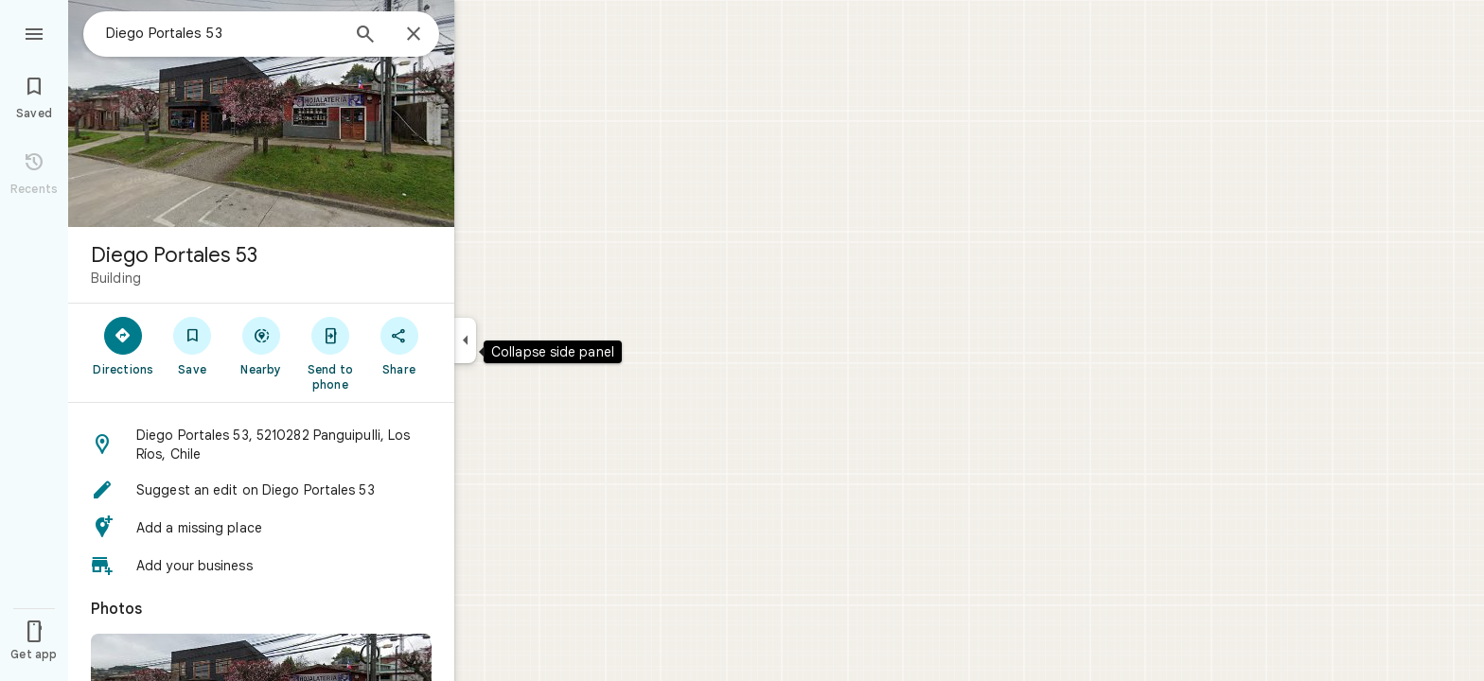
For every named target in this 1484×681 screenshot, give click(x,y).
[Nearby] (261, 345)
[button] (261, 444)
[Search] (365, 36)
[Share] (398, 345)
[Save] (192, 345)
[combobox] (222, 33)
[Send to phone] (329, 353)
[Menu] (34, 32)
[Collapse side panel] (465, 340)
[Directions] (123, 345)
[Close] (413, 35)
